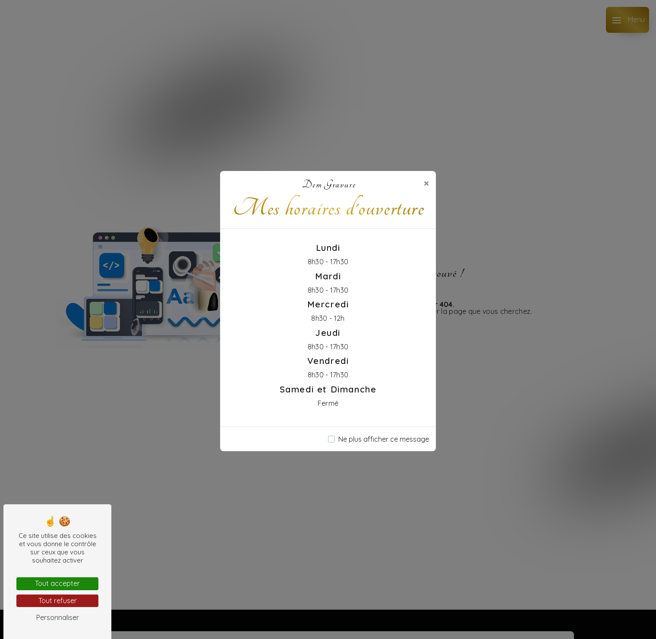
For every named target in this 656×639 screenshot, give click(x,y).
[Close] (426, 183)
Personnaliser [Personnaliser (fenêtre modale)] (57, 617)
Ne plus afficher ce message (383, 439)
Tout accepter (57, 583)
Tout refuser (57, 600)
